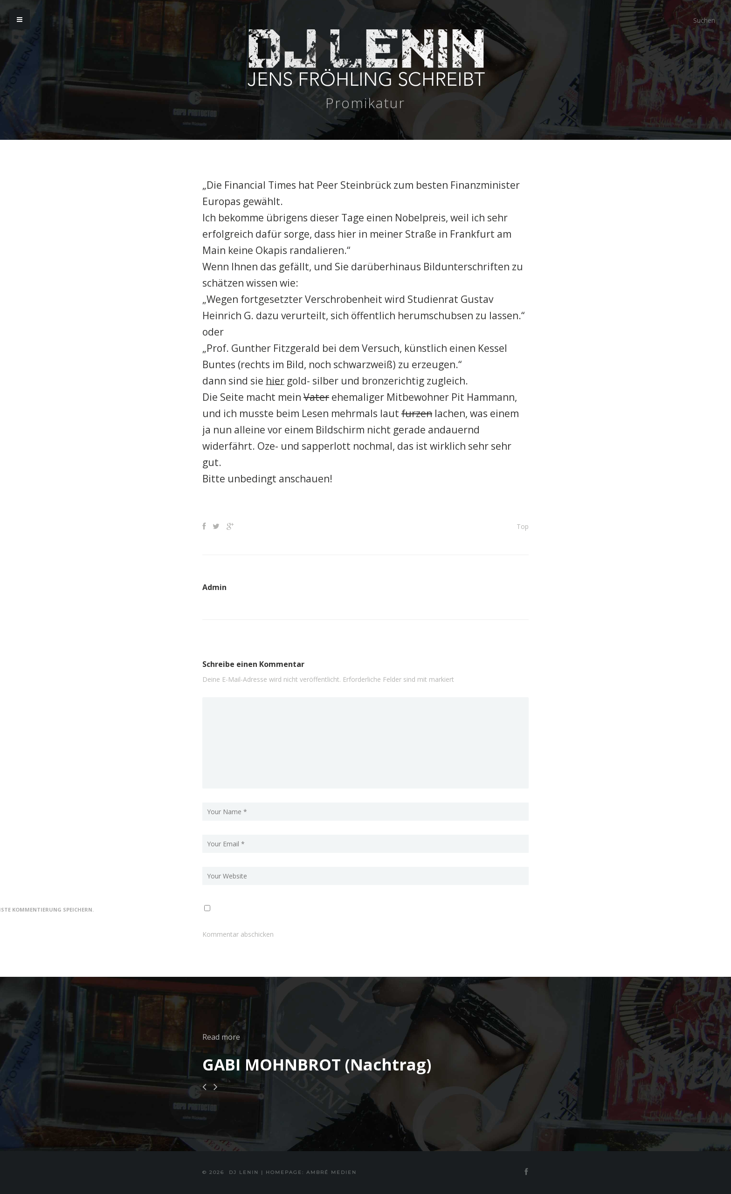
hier (275, 380)
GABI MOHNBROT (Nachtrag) (316, 1064)
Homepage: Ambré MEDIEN (311, 1172)
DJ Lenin (244, 1172)
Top (523, 526)
